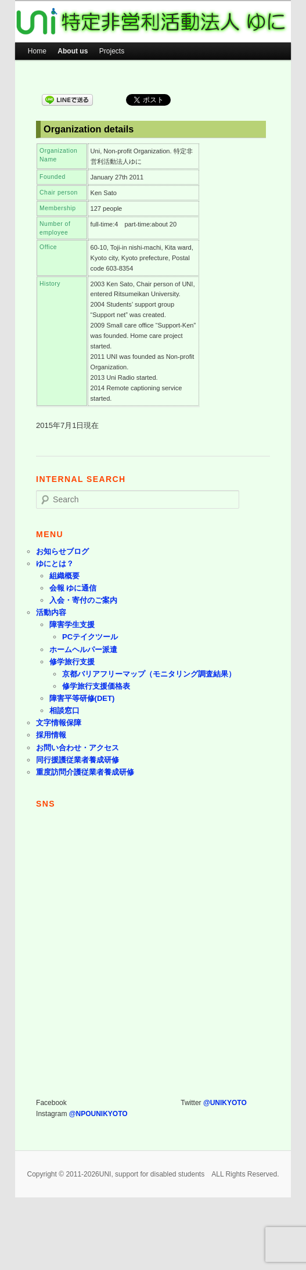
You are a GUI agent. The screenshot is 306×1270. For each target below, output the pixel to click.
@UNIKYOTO (225, 1103)
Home (37, 51)
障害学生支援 (72, 624)
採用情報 (51, 735)
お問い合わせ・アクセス (77, 747)
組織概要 (64, 575)
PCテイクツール (90, 636)
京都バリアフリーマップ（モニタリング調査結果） (149, 674)
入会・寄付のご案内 (83, 600)
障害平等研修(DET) (82, 698)
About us (72, 51)
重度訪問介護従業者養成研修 (85, 772)
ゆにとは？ (55, 563)
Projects (111, 51)
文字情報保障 (58, 722)
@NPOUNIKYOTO (98, 1114)
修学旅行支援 (72, 661)
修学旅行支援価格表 (96, 686)
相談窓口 (64, 710)
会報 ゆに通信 (73, 588)
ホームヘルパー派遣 (83, 649)
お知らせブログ (62, 551)
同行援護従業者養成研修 (77, 759)
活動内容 (51, 612)
